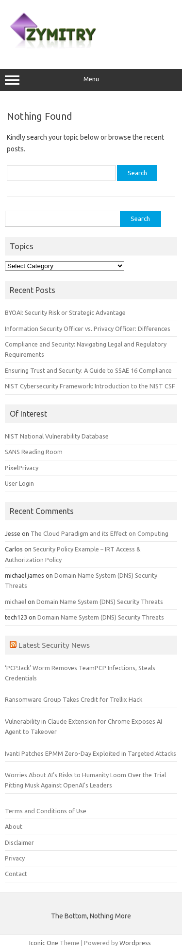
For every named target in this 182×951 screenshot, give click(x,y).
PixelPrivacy (21, 467)
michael (15, 601)
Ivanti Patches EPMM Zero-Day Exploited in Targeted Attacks (90, 753)
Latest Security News (54, 644)
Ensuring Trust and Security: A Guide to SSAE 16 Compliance (88, 370)
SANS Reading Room (34, 451)
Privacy (15, 858)
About (13, 826)
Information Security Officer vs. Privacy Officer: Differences (87, 328)
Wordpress (135, 942)
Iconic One (43, 942)
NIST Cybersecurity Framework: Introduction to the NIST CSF (90, 386)
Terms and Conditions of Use (45, 810)
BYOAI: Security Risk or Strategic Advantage (65, 312)
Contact (16, 873)
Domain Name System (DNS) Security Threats (99, 601)
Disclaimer (19, 842)
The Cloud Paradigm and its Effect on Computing (99, 533)
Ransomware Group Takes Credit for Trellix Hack (73, 699)
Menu (91, 80)
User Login (19, 483)
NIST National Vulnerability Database (57, 436)
